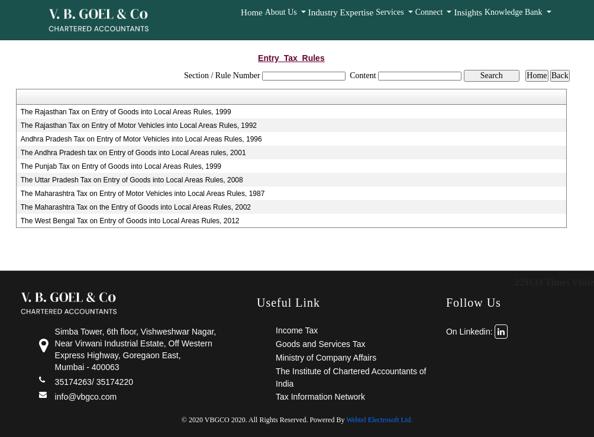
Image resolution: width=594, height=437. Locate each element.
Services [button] (391, 12)
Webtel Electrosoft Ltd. (379, 420)
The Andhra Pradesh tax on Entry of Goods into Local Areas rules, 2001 (133, 153)
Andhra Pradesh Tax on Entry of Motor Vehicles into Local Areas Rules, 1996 (141, 139)
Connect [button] (430, 12)
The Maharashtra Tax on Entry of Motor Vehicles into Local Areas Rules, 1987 (143, 193)
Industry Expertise (340, 12)
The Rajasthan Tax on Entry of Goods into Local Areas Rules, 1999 (126, 112)
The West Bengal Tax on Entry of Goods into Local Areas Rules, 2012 (130, 221)
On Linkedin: (477, 331)
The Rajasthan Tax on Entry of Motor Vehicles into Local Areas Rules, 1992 (139, 125)
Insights (468, 12)
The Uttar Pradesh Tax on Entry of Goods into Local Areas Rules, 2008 (132, 180)
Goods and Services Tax (321, 344)
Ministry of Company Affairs (326, 357)
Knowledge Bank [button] (514, 12)
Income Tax (297, 330)
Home (252, 12)
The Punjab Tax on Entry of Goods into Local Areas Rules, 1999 (121, 166)
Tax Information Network (320, 396)
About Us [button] (282, 12)
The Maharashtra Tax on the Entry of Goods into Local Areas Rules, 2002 (136, 207)
